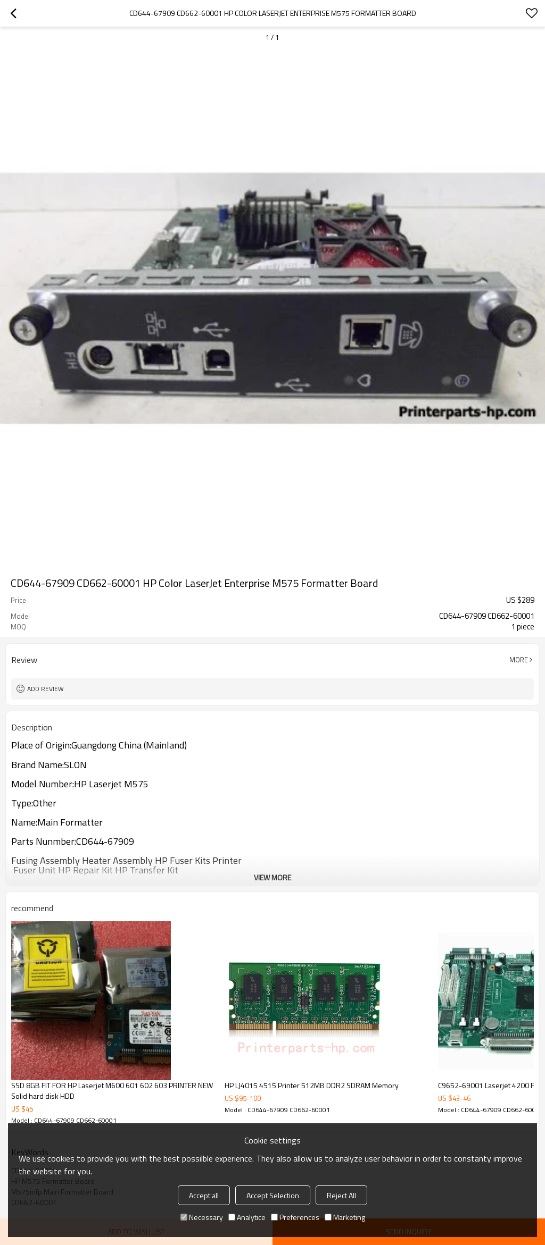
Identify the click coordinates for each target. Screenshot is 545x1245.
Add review (45, 689)
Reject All (341, 1195)
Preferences (295, 1217)
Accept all (204, 1195)
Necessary (201, 1217)
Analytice (247, 1217)
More (518, 659)
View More (272, 877)
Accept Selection (272, 1195)
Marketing (345, 1217)
